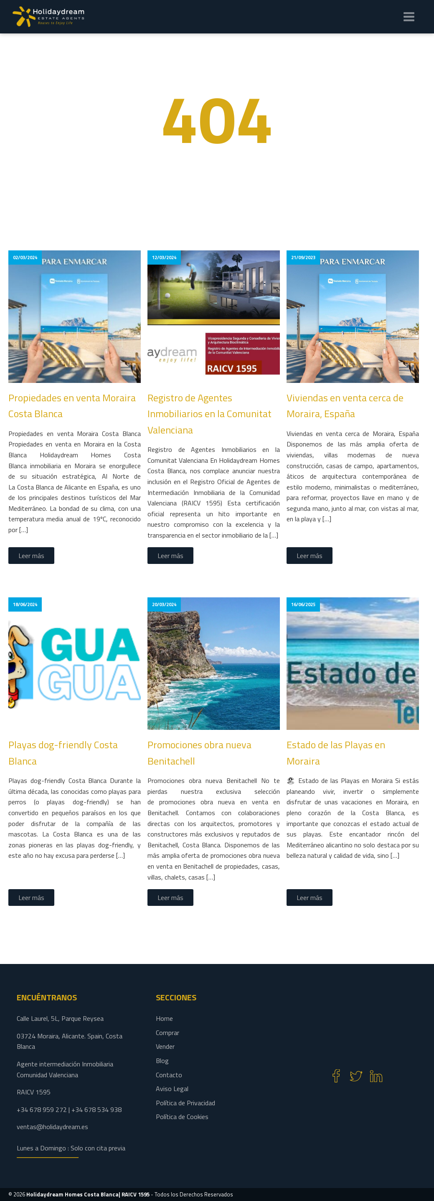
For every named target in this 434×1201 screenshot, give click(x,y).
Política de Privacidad (185, 1103)
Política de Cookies (182, 1117)
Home (164, 1018)
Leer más (31, 556)
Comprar (167, 1033)
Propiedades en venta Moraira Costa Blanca (72, 405)
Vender (165, 1046)
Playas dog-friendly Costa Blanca (63, 752)
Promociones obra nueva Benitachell (199, 752)
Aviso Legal (172, 1089)
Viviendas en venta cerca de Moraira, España (345, 405)
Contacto (169, 1075)
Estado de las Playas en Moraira (336, 752)
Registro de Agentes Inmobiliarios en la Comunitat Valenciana (209, 413)
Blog (162, 1061)
